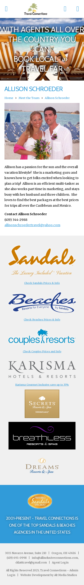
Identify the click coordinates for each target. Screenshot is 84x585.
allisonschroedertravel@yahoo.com (32, 225)
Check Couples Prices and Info (42, 351)
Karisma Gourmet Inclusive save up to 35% (42, 384)
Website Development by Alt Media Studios (48, 575)
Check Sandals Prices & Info (42, 283)
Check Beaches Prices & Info (42, 319)
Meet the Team (29, 98)
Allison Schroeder (57, 98)
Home (8, 98)
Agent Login (60, 562)
